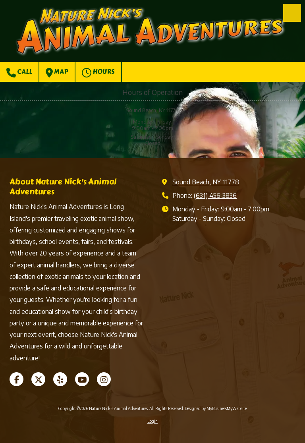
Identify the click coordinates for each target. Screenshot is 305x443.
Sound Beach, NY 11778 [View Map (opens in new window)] (205, 182)
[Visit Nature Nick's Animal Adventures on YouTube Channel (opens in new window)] (82, 379)
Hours (98, 72)
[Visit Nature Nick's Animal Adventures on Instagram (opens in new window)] (104, 379)
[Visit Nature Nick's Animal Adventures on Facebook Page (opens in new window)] (16, 379)
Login (152, 421)
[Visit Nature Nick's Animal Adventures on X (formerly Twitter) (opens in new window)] (38, 379)
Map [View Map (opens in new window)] (57, 72)
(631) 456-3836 (215, 195)
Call (19, 72)
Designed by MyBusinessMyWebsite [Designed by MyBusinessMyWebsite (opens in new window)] (216, 408)
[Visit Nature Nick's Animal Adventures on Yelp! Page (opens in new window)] (60, 379)
